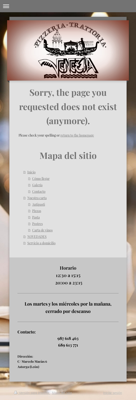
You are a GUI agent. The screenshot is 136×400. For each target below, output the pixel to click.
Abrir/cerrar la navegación (68, 6)
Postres (37, 224)
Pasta (36, 217)
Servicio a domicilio (41, 243)
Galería (37, 185)
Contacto (38, 191)
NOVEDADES (37, 236)
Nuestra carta (37, 198)
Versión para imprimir (32, 393)
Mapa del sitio (62, 393)
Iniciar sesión (112, 393)
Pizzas (36, 211)
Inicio (31, 172)
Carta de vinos (42, 230)
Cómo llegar (41, 178)
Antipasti (38, 204)
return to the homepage (77, 135)
